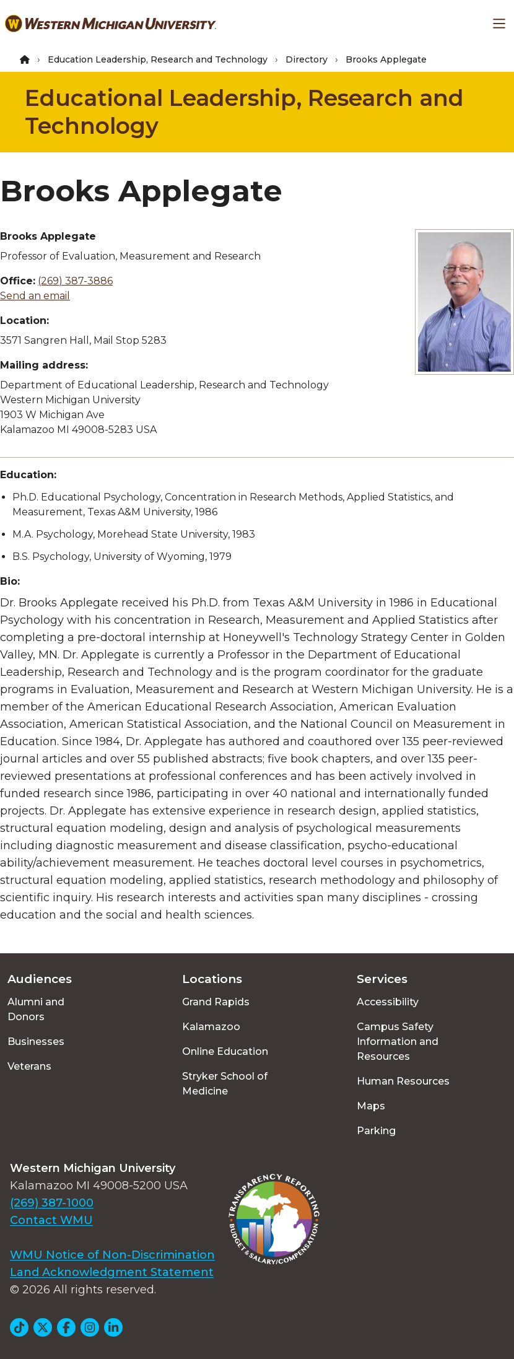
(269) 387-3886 (75, 281)
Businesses (35, 1041)
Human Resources (403, 1081)
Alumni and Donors (35, 1009)
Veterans (29, 1066)
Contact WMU (51, 1220)
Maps (371, 1106)
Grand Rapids (216, 1002)
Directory (306, 59)
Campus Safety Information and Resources (397, 1041)
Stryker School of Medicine (225, 1083)
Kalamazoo (211, 1027)
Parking (376, 1131)
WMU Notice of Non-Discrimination (112, 1255)
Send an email (35, 296)
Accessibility (388, 1002)
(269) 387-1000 (52, 1203)
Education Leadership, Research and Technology (158, 59)
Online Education (225, 1051)
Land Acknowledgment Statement (112, 1272)
